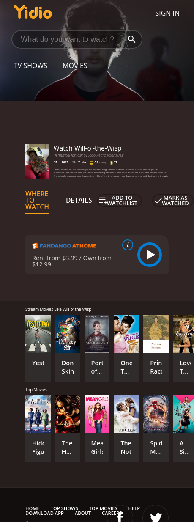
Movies (75, 65)
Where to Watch (37, 200)
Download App (44, 513)
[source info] (126, 244)
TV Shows (30, 65)
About (83, 513)
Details (79, 200)
